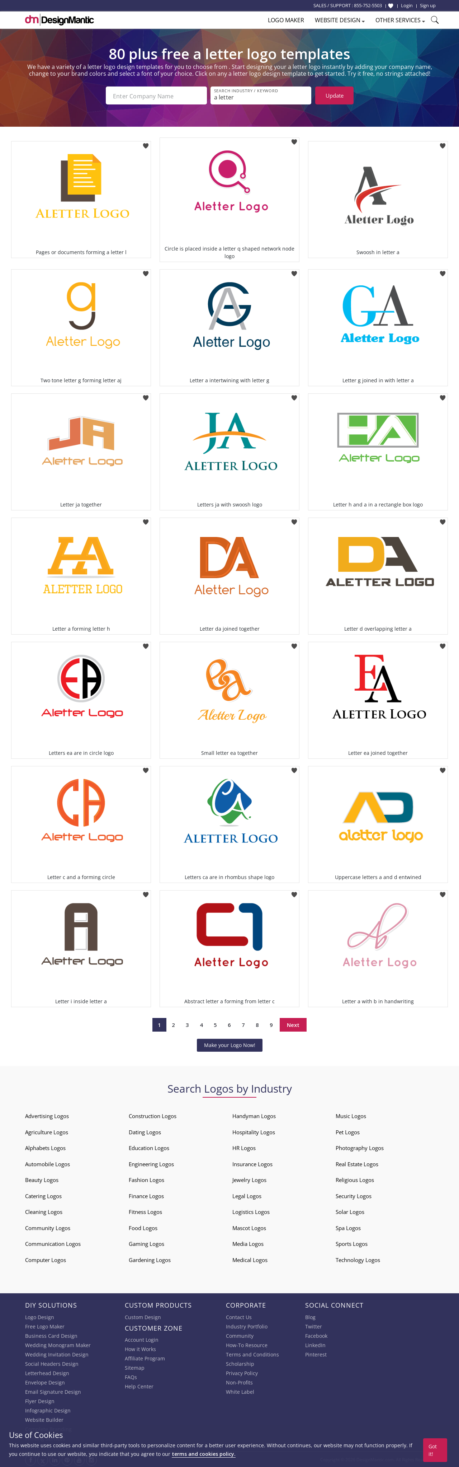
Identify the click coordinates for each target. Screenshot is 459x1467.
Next (293, 1023)
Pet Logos (348, 1131)
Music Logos (351, 1115)
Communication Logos (53, 1243)
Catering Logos (43, 1195)
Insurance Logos (252, 1163)
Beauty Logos (41, 1179)
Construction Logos (152, 1115)
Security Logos (354, 1195)
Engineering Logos (151, 1163)
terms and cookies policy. (204, 1453)
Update (335, 95)
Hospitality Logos (253, 1131)
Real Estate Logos (357, 1163)
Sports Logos (352, 1243)
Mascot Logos (249, 1227)
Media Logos (248, 1243)
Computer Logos (45, 1259)
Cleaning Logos (43, 1211)
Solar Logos (350, 1211)
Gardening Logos (150, 1259)
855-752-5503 (368, 5)
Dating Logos (145, 1131)
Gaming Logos (146, 1243)
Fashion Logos (146, 1179)
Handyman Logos (254, 1115)
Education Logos (149, 1147)
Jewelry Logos (249, 1179)
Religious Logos (355, 1179)
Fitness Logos (145, 1211)
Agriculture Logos (46, 1131)
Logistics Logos (251, 1211)
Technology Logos (358, 1259)
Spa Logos (348, 1227)
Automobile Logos (47, 1163)
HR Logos (244, 1147)
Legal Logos (246, 1195)
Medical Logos (250, 1259)
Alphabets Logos (45, 1147)
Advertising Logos (47, 1115)
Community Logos (47, 1227)
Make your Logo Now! (229, 1044)
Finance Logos (146, 1195)
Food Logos (143, 1227)
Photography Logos (360, 1147)
